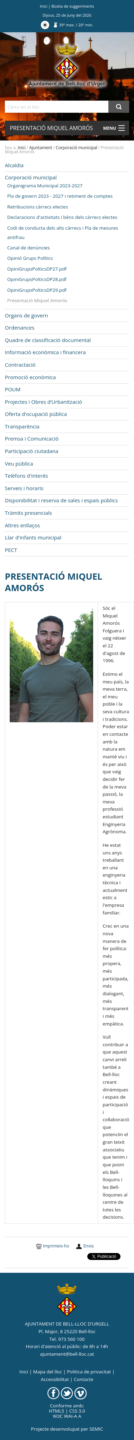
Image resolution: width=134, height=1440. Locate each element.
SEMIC (96, 1429)
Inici (43, 6)
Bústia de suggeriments (73, 6)
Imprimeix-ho (56, 1246)
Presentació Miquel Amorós (51, 128)
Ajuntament (40, 148)
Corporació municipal (76, 148)
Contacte (83, 1379)
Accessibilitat (55, 1379)
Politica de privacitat (89, 1372)
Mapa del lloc (47, 1372)
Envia (88, 1246)
